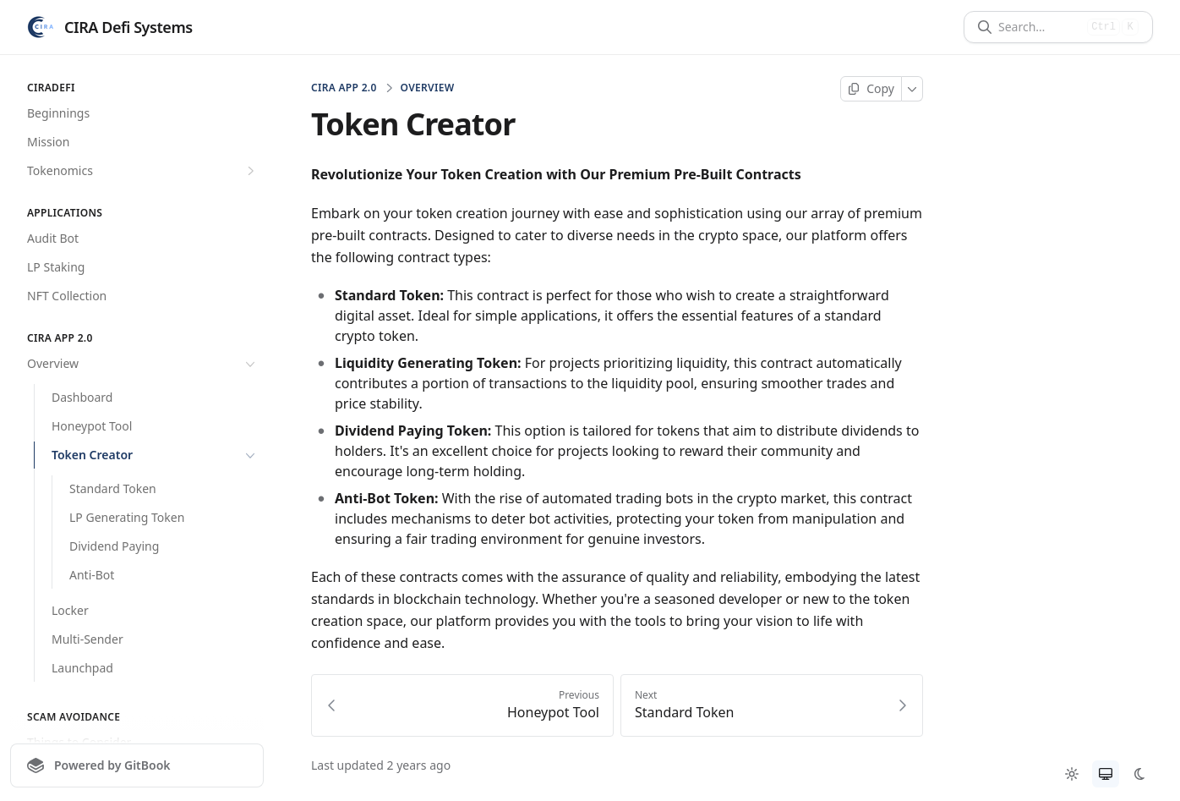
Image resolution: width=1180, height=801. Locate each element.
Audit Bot (53, 238)
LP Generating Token (126, 517)
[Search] (1039, 27)
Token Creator (155, 455)
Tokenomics (143, 170)
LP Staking (56, 267)
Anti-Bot (91, 575)
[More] (912, 88)
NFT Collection (67, 296)
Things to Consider (79, 742)
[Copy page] (871, 88)
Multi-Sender (87, 639)
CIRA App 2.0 (344, 88)
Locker (70, 610)
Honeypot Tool (92, 426)
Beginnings (58, 113)
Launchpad (82, 668)
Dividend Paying (114, 546)
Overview (143, 363)
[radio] (1071, 773)
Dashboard (82, 397)
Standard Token (112, 488)
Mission (48, 142)
